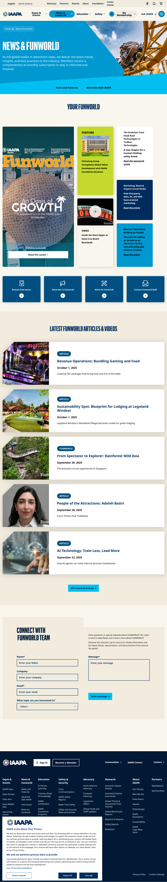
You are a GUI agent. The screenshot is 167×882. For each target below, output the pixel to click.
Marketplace (157, 785)
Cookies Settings (156, 874)
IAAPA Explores (45, 819)
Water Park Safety (67, 804)
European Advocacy (87, 795)
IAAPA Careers (135, 762)
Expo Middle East (8, 805)
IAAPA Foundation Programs (43, 812)
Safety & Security (63, 781)
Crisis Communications (66, 790)
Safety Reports (112, 824)
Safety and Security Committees (67, 818)
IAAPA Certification (43, 802)
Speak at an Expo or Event (9, 821)
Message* (94, 656)
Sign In (44, 762)
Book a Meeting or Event (8, 830)
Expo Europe (8, 794)
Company (22, 671)
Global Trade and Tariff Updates (91, 810)
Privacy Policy (139, 874)
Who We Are (138, 794)
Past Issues (26, 804)
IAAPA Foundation (137, 815)
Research (110, 779)
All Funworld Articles (82, 588)
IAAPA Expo (8, 789)
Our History (137, 789)
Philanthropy (138, 809)
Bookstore (110, 829)
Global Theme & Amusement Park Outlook (113, 804)
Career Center (110, 3)
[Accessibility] (147, 3)
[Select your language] (10, 3)
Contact (158, 762)
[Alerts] (154, 3)
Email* (20, 685)
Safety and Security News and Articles (67, 811)
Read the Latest (37, 254)
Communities (112, 762)
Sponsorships (158, 790)
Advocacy (51, 3)
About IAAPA (136, 781)
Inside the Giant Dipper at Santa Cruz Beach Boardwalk (95, 239)
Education (82, 14)
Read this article (132, 208)
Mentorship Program (43, 825)
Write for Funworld (25, 811)
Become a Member (66, 762)
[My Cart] (161, 3)
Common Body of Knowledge (45, 795)
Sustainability (138, 822)
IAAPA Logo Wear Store (137, 830)
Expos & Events (36, 14)
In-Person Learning (42, 787)
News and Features (67, 87)
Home (8, 29)
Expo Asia (7, 799)
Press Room (138, 799)
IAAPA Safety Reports (64, 798)
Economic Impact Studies (113, 787)
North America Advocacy (90, 787)
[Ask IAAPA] (149, 14)
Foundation (98, 3)
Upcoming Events (7, 813)
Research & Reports (114, 819)
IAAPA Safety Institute (64, 826)
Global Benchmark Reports (113, 813)
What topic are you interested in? (36, 700)
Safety (98, 14)
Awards (75, 3)
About (86, 3)
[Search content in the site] (161, 14)
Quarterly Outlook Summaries (113, 795)
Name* (21, 656)
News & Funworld (60, 14)
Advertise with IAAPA (98, 87)
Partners (64, 3)
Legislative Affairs (88, 802)
